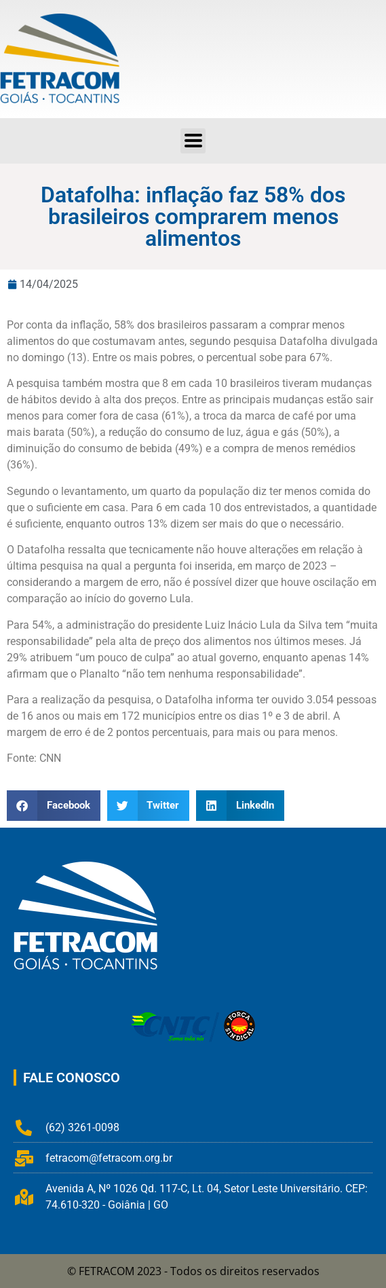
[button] (53, 805)
